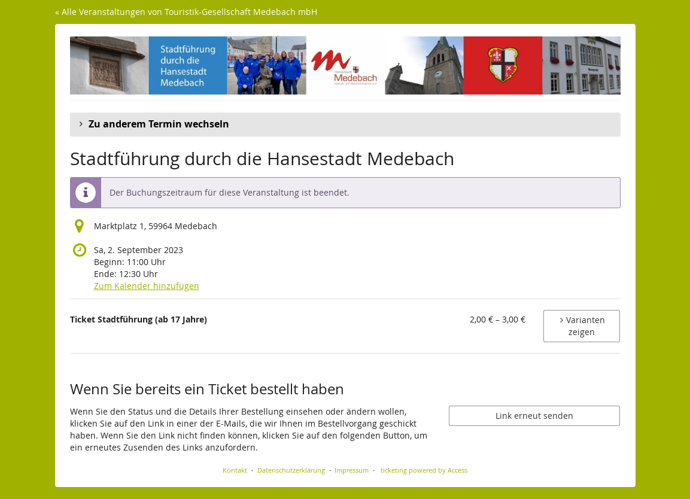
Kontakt (235, 469)
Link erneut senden (534, 415)
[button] (345, 124)
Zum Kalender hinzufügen (146, 285)
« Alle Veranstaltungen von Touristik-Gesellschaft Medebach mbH (186, 11)
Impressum (352, 469)
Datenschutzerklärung (291, 469)
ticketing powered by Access (424, 469)
